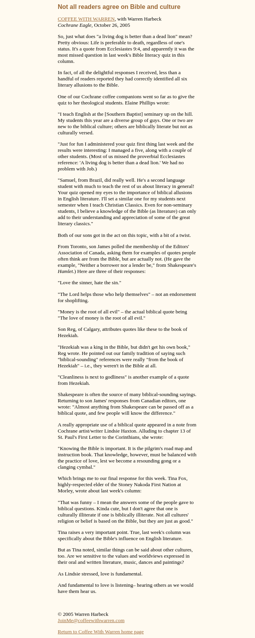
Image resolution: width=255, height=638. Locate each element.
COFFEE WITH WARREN (86, 19)
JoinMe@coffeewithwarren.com (91, 620)
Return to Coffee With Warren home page (101, 632)
